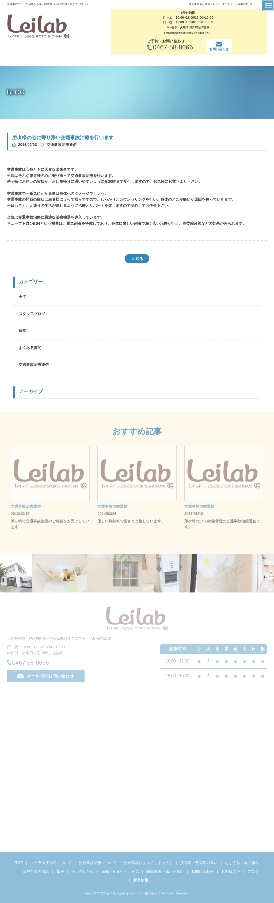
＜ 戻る (137, 259)
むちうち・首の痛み (242, 863)
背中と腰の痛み (36, 871)
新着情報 (140, 880)
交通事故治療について (97, 863)
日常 (22, 330)
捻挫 (60, 871)
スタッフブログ (32, 314)
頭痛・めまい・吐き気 (120, 871)
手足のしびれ (82, 871)
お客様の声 (230, 871)
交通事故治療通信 (34, 364)
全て (22, 296)
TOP (19, 863)
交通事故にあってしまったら (148, 863)
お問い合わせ (202, 871)
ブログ (253, 871)
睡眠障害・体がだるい (165, 871)
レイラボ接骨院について (50, 863)
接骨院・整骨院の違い (199, 863)
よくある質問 (30, 348)
